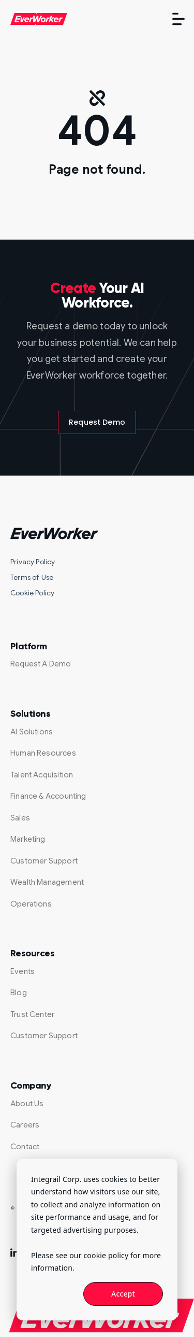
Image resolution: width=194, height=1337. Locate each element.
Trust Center (32, 1014)
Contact (24, 1146)
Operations (31, 904)
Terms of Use (31, 577)
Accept (123, 1294)
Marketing (28, 839)
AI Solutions (31, 731)
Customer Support (44, 861)
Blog (18, 992)
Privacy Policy (32, 561)
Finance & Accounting (48, 796)
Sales (20, 818)
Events (22, 971)
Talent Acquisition (41, 774)
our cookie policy (98, 1255)
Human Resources (43, 753)
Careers (24, 1125)
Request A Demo (40, 663)
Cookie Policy (32, 592)
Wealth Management (47, 882)
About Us (26, 1103)
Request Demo (97, 422)
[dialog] (97, 1239)
